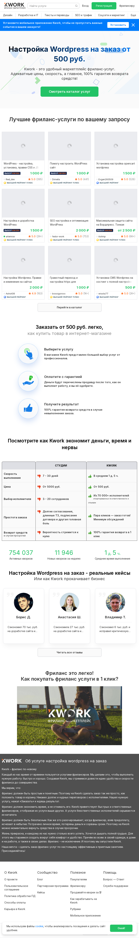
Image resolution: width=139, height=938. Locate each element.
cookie (39, 926)
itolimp (102, 236)
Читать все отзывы (70, 652)
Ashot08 (10, 293)
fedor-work (58, 236)
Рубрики (75, 909)
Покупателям (78, 879)
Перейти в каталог (69, 307)
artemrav (10, 236)
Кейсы (41, 892)
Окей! (121, 928)
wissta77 (103, 293)
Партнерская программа (52, 885)
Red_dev (10, 179)
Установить (118, 24)
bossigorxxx (59, 293)
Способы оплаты (15, 902)
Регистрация (104, 5)
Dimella (56, 179)
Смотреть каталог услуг (69, 91)
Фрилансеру (127, 5)
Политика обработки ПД (19, 896)
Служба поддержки (115, 885)
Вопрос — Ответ (113, 879)
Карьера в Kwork (14, 909)
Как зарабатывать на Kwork (83, 900)
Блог (40, 879)
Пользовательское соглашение (16, 887)
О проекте (10, 879)
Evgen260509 (105, 179)
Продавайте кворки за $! (86, 892)
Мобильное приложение (85, 915)
